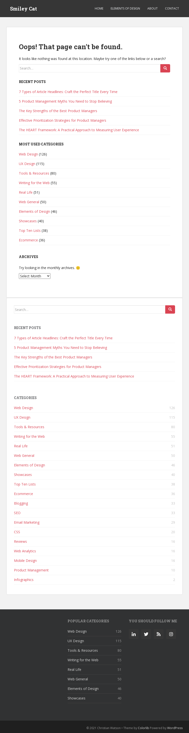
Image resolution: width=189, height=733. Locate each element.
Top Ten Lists (30, 230)
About (152, 8)
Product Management (31, 570)
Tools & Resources (34, 173)
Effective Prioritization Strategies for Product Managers (62, 120)
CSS (17, 532)
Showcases (28, 221)
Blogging (21, 503)
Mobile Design (25, 560)
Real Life (26, 192)
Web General (29, 202)
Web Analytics (25, 551)
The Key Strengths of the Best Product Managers (58, 110)
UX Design (27, 163)
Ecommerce (28, 240)
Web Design (28, 154)
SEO (17, 512)
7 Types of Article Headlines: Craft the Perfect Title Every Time (68, 91)
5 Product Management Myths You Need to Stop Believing (65, 101)
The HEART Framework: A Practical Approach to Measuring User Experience (79, 130)
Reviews (20, 541)
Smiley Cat (23, 8)
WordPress (175, 728)
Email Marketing (26, 522)
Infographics (24, 579)
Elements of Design (125, 8)
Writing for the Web (34, 182)
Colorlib (143, 728)
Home (99, 8)
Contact (172, 8)
